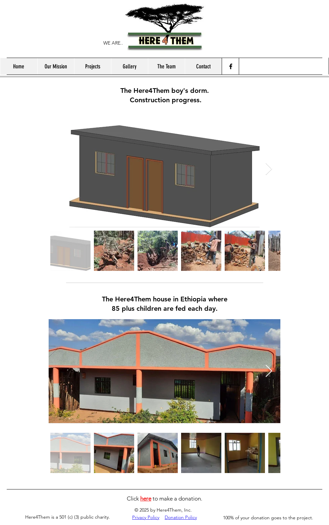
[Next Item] (269, 169)
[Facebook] (230, 66)
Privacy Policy (145, 517)
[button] (92, 66)
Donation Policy (181, 517)
